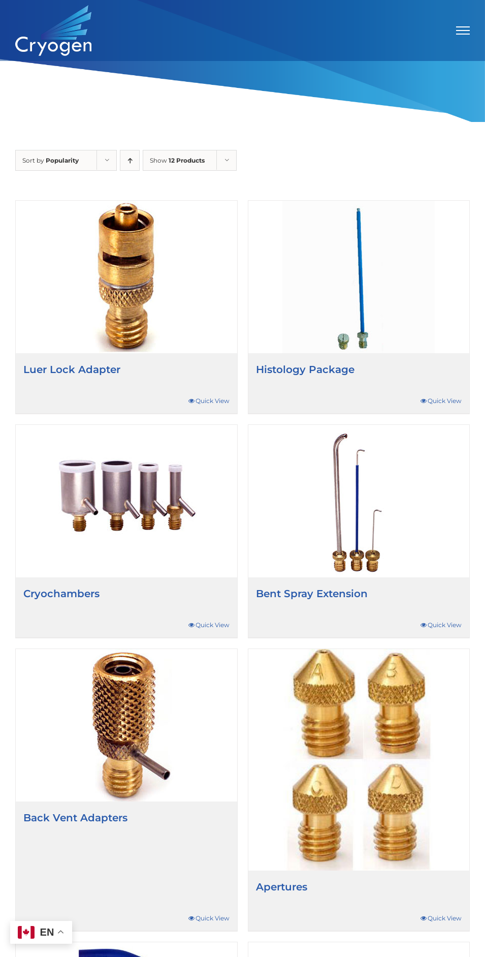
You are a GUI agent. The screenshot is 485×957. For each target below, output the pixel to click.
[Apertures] (359, 760)
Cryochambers (61, 594)
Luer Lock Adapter (71, 369)
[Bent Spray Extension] (359, 501)
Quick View (213, 401)
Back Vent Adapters (75, 818)
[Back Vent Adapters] (126, 725)
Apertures (281, 887)
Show (177, 160)
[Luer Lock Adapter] (126, 277)
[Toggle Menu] (463, 30)
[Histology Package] (359, 277)
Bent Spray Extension (312, 594)
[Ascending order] (130, 160)
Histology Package (305, 369)
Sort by (50, 160)
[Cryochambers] (126, 501)
